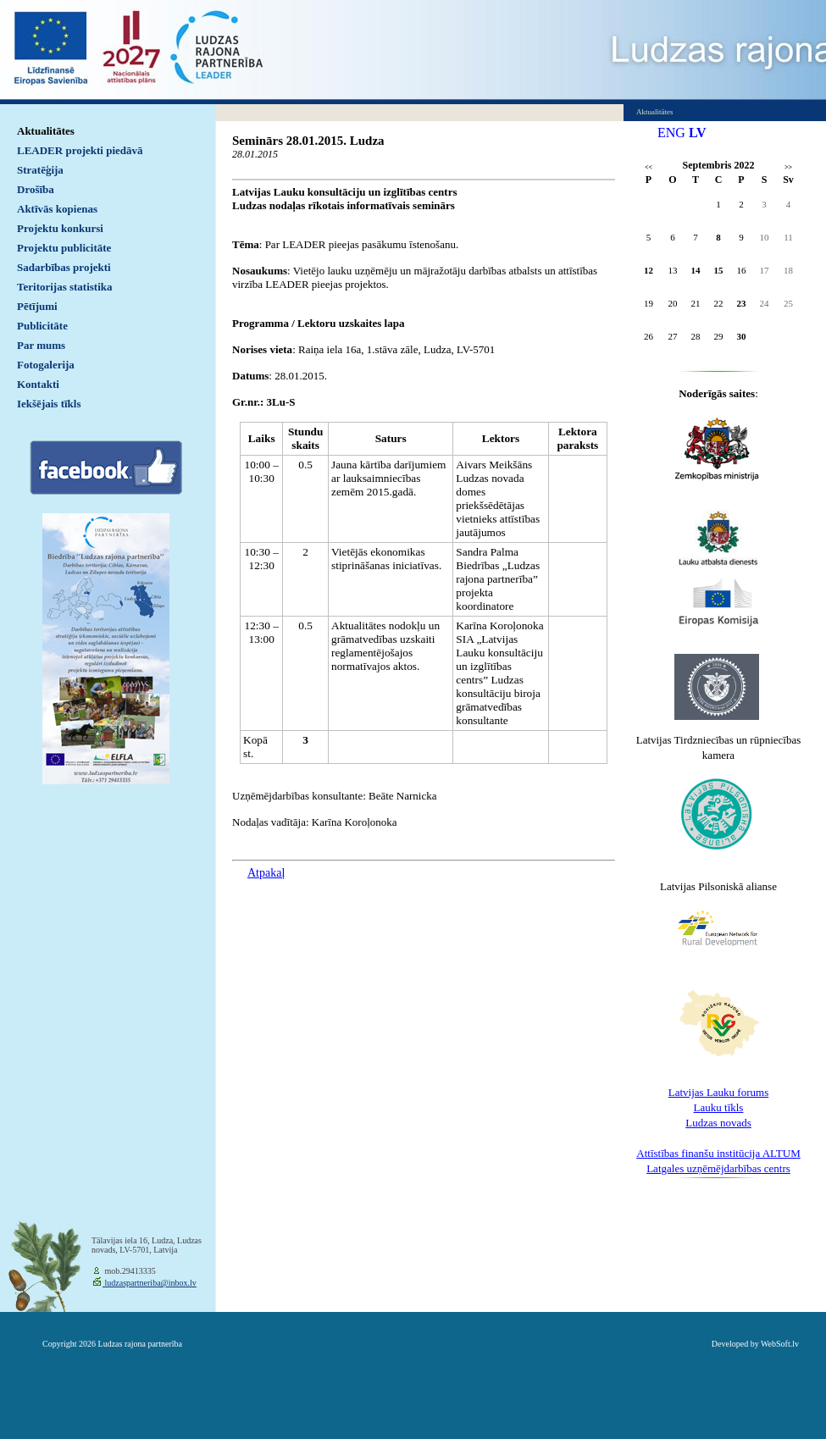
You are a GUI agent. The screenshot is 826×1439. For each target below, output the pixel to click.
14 (696, 270)
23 (741, 303)
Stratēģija (40, 169)
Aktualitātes (46, 131)
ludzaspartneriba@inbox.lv (150, 1282)
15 (718, 270)
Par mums (41, 345)
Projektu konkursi (60, 228)
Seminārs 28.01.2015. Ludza (308, 140)
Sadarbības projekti (64, 267)
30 (741, 336)
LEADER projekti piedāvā (80, 150)
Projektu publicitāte (64, 247)
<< (648, 167)
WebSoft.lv (780, 1343)
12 (648, 270)
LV (698, 132)
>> (788, 167)
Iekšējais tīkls (48, 403)
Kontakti (38, 384)
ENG (671, 132)
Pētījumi (37, 306)
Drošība (35, 189)
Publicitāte (42, 325)
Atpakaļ (266, 872)
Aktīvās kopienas (57, 208)
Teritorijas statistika (65, 286)
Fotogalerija (46, 364)
